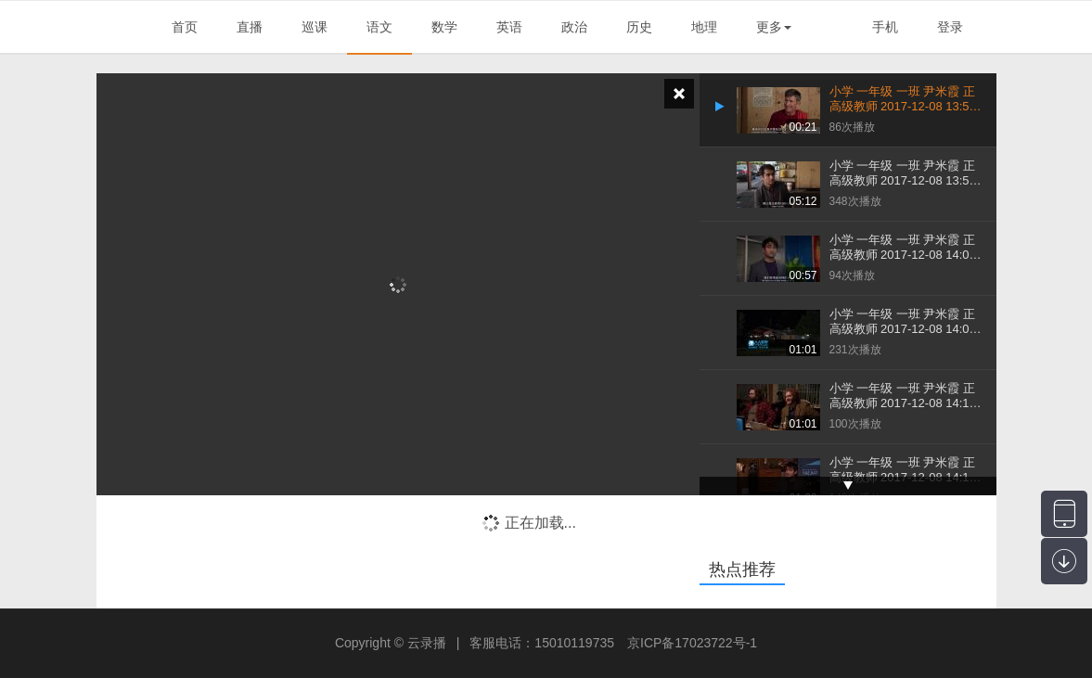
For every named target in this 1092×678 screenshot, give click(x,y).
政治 (574, 26)
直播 (250, 26)
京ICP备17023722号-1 (692, 642)
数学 (444, 26)
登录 (950, 26)
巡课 (315, 26)
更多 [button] (773, 26)
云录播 (426, 642)
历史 (639, 26)
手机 (885, 26)
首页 (185, 26)
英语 (509, 26)
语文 (379, 26)
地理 (704, 26)
